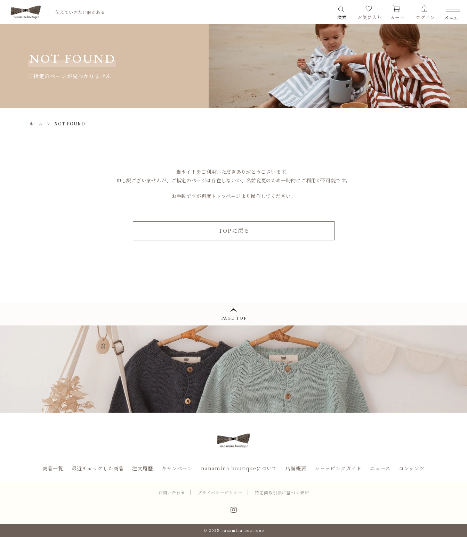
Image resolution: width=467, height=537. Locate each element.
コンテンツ (412, 468)
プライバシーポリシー (220, 492)
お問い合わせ (171, 492)
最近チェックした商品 (98, 468)
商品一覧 (52, 468)
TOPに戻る (234, 230)
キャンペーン (177, 468)
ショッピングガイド (338, 468)
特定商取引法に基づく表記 (282, 492)
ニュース (380, 468)
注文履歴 (142, 468)
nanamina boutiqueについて (239, 468)
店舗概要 (295, 468)
